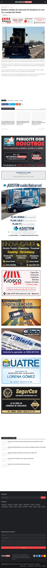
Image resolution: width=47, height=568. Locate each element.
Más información (42, 108)
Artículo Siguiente (41, 128)
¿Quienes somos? (23, 566)
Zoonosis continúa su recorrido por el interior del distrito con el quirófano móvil (23, 122)
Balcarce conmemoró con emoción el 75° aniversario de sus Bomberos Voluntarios (38, 122)
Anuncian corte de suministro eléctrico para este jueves (19, 464)
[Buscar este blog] (21, 497)
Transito (35, 506)
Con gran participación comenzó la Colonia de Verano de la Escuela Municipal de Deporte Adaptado (8, 122)
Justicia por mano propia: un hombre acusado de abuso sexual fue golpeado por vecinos (25, 441)
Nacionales (38, 504)
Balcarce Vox (4, 504)
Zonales (43, 506)
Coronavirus (10, 504)
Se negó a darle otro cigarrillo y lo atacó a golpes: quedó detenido (21, 458)
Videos (39, 506)
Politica (15, 506)
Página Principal (4, 6)
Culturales (15, 504)
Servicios (30, 506)
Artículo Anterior (5, 128)
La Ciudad (16, 100)
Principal (21, 100)
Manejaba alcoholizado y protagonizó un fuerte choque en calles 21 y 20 (22, 452)
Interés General (10, 6)
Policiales (11, 506)
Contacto (44, 566)
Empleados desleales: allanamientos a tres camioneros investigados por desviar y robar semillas (27, 447)
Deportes (20, 504)
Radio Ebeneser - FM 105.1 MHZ (34, 566)
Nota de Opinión (5, 506)
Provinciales (25, 506)
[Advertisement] (23, 88)
